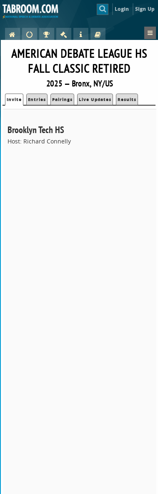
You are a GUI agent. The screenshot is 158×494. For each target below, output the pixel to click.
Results (127, 99)
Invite (14, 99)
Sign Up (145, 8)
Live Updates (95, 99)
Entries (37, 99)
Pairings (62, 99)
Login (122, 8)
